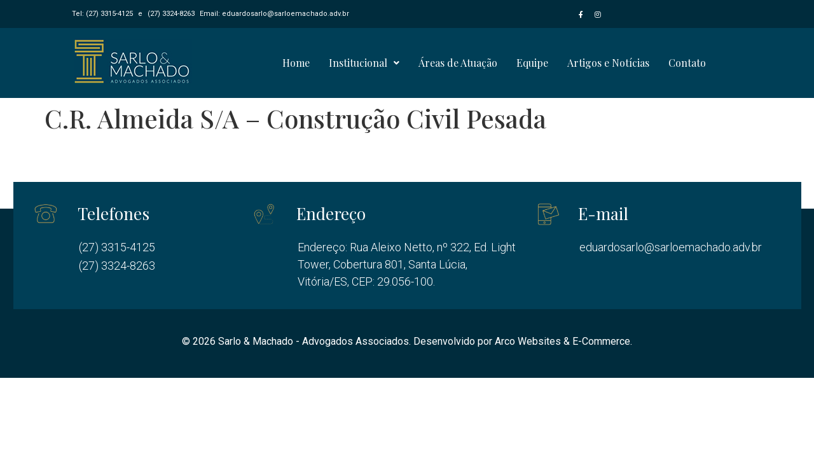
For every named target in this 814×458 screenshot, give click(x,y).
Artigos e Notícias (608, 62)
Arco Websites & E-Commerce (562, 341)
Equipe (532, 62)
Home (296, 62)
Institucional (364, 62)
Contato (687, 62)
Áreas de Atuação (457, 62)
